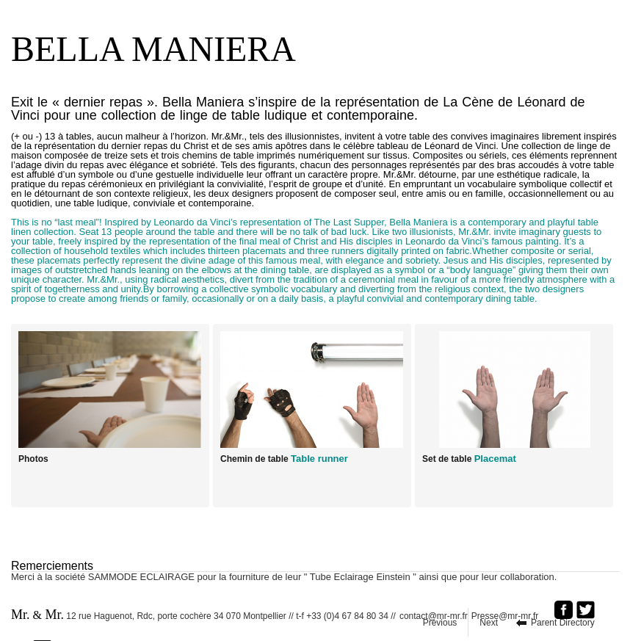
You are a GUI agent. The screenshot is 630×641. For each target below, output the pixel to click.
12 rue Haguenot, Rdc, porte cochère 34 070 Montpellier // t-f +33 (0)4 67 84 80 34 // (203, 614)
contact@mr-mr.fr (433, 616)
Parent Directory (563, 623)
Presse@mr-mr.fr (508, 616)
